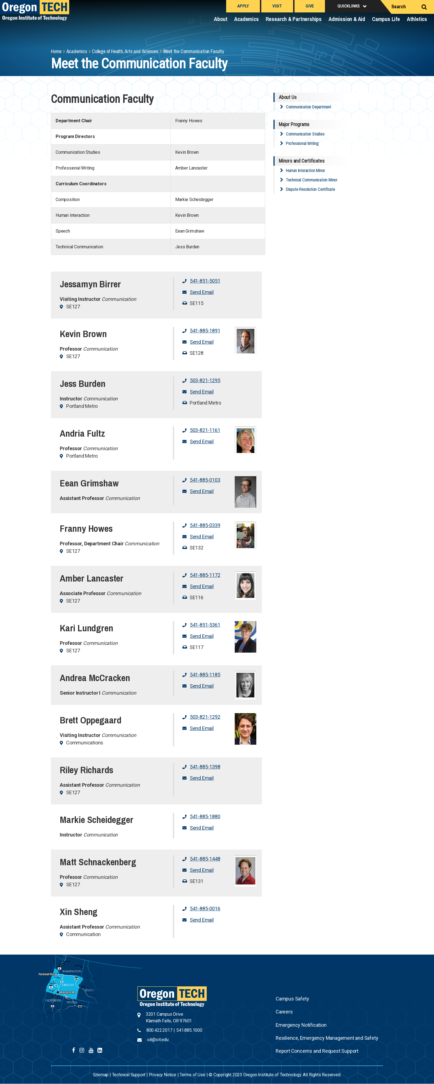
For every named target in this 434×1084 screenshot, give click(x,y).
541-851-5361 (205, 625)
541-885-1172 (205, 575)
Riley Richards (86, 770)
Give (310, 6)
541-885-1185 (205, 675)
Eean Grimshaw (89, 483)
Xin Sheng (78, 911)
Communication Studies (305, 134)
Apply (243, 6)
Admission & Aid (347, 19)
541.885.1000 (189, 1030)
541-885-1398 (205, 767)
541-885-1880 (205, 816)
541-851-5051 (205, 281)
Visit (277, 6)
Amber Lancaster (91, 578)
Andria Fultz (82, 433)
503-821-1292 (205, 717)
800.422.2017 (159, 1030)
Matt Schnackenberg (98, 862)
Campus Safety (292, 999)
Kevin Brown (83, 333)
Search (398, 6)
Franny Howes (86, 528)
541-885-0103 (205, 480)
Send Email (202, 292)
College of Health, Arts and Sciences (125, 51)
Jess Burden (82, 383)
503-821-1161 (205, 430)
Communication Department (308, 107)
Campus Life (386, 19)
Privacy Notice (162, 1074)
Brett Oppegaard (91, 720)
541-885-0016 (205, 908)
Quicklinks (348, 6)
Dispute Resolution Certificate (310, 189)
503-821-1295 (205, 380)
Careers (284, 1012)
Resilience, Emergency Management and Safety (327, 1038)
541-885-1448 (205, 859)
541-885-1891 (205, 330)
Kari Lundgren (86, 628)
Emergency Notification (301, 1025)
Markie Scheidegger (96, 819)
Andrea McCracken (95, 677)
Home (56, 51)
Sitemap (101, 1074)
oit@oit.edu (158, 1039)
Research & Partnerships (294, 19)
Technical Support (129, 1074)
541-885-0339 (205, 525)
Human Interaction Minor (305, 170)
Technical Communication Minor (311, 180)
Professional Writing (302, 143)
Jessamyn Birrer (90, 284)
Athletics (417, 19)
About (220, 19)
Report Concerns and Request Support (317, 1051)
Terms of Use (192, 1074)
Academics (246, 19)
